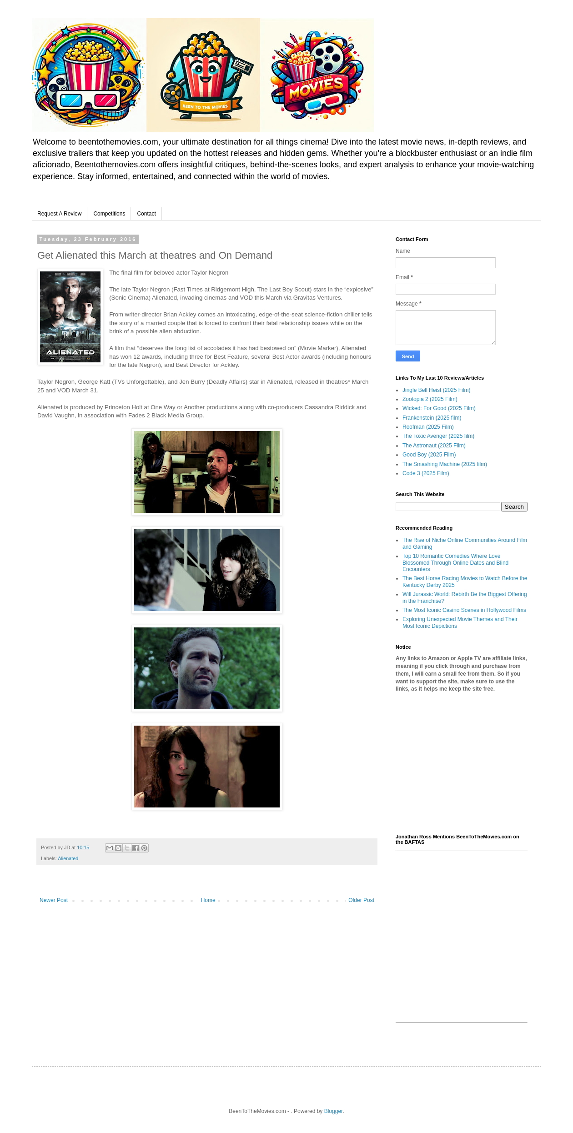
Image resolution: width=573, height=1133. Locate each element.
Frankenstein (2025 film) (431, 418)
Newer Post (54, 900)
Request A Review (59, 214)
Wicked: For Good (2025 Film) (439, 408)
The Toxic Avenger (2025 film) (438, 436)
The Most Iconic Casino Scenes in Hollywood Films (464, 610)
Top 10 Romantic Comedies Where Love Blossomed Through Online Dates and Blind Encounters (455, 562)
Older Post (361, 900)
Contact (146, 214)
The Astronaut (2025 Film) (434, 445)
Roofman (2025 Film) (428, 427)
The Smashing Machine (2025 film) (444, 464)
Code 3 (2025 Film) (425, 473)
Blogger (333, 1111)
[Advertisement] (462, 763)
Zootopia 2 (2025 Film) (429, 399)
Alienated (68, 858)
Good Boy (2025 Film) (429, 454)
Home (208, 900)
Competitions (109, 214)
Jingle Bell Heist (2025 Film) (436, 390)
